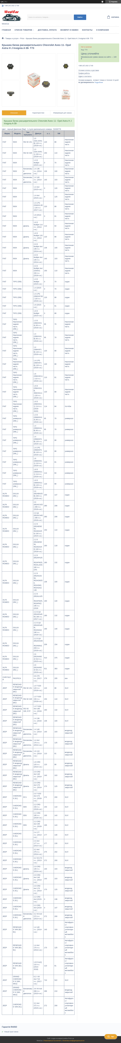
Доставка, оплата (47, 30)
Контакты (87, 30)
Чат (110, 1036)
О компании (102, 30)
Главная (6, 30)
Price (22, 38)
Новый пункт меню (11, 1032)
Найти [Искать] (80, 17)
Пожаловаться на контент (52, 1041)
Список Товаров (23, 30)
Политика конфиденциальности (73, 1041)
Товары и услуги (11, 38)
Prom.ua (71, 1038)
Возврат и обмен (69, 30)
